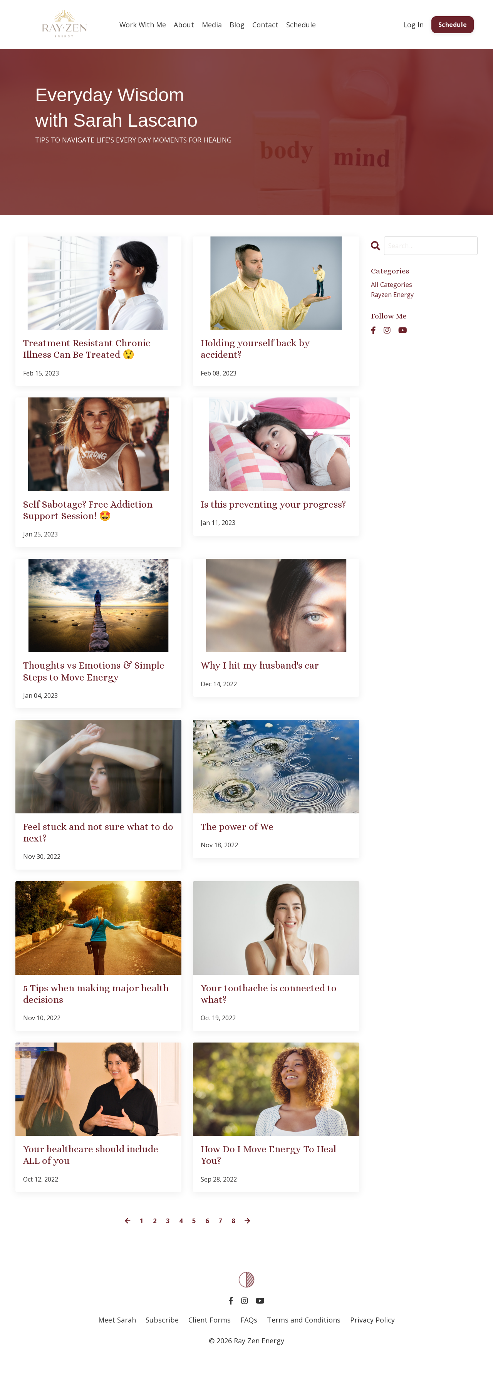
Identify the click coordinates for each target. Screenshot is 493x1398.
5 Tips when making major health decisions (91, 1027)
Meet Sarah (117, 1360)
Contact (266, 24)
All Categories (394, 285)
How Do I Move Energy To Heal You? (267, 1193)
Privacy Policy (372, 1360)
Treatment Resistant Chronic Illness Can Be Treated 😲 (98, 351)
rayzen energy (395, 296)
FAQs (248, 1360)
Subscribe (163, 1360)
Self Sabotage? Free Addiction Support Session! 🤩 (93, 523)
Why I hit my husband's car (271, 689)
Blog (237, 24)
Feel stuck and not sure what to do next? (98, 861)
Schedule (302, 24)
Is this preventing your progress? (260, 516)
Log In (412, 24)
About (184, 24)
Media (213, 24)
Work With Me (143, 24)
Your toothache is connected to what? (274, 1027)
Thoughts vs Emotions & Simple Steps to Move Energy (98, 696)
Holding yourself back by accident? (264, 351)
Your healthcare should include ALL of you (83, 1193)
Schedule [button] (452, 24)
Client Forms (209, 1360)
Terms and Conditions (303, 1360)
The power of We (243, 855)
